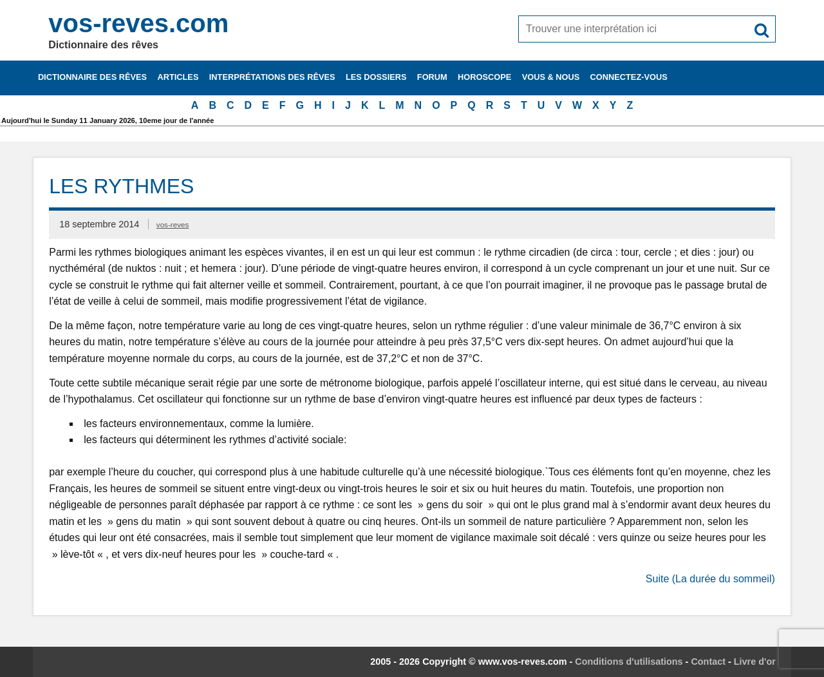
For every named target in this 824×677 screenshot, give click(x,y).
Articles (177, 77)
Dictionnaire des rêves (92, 77)
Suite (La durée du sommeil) (710, 578)
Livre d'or (755, 661)
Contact (708, 661)
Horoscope (484, 77)
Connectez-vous (629, 77)
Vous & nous (551, 77)
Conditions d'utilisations (628, 661)
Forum (432, 77)
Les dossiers (376, 77)
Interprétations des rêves (272, 77)
